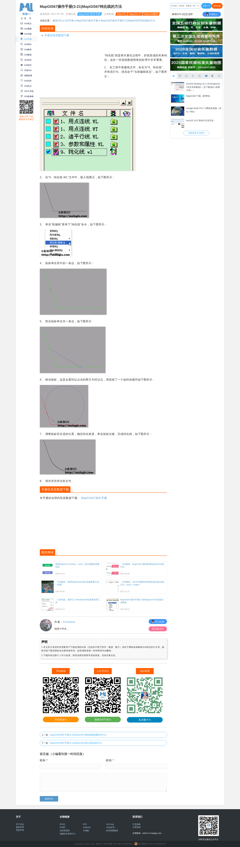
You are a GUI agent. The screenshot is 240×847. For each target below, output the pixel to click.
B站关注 (157, 628)
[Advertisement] (71, 74)
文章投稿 (137, 827)
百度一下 (206, 6)
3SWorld (87, 827)
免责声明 (20, 830)
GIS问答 (26, 81)
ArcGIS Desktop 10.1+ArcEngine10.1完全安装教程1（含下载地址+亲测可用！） (203, 87)
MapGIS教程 (151, 14)
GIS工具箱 (27, 91)
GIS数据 (26, 55)
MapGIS (121, 14)
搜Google (217, 6)
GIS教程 (26, 49)
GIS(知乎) (110, 827)
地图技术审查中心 (68, 834)
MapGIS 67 (134, 14)
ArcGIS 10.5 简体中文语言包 (200, 120)
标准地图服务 (112, 830)
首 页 (26, 18)
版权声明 (20, 827)
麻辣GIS (57, 20)
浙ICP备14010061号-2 (123, 844)
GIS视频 (26, 29)
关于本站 (20, 824)
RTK (85, 824)
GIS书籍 (26, 34)
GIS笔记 (26, 23)
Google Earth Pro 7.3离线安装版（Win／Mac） (203, 110)
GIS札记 (26, 86)
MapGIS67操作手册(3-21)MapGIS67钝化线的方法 (128, 20)
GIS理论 (26, 44)
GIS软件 (26, 65)
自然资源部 (65, 830)
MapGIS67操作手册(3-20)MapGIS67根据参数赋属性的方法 (78, 735)
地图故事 (26, 75)
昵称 (44, 760)
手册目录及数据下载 (56, 35)
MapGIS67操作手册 (90, 14)
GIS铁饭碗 (27, 96)
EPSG (62, 824)
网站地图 (108, 844)
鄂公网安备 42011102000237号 (152, 844)
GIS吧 (62, 827)
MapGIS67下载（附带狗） (199, 96)
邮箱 (110, 760)
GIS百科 (26, 60)
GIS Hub (110, 824)
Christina (69, 622)
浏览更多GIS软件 (196, 133)
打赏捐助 (137, 824)
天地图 (86, 830)
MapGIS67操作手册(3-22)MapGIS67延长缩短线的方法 (76, 743)
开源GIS (26, 70)
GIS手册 (26, 39)
